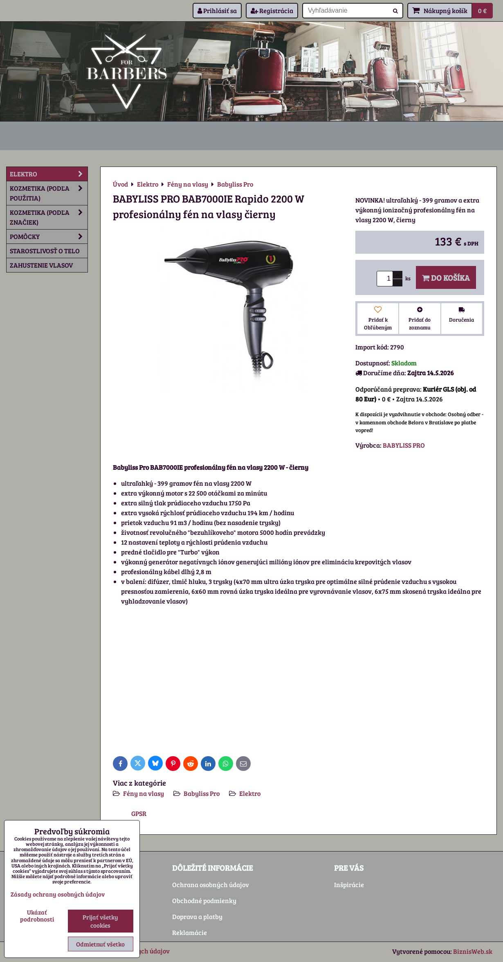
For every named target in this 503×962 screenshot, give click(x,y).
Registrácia (272, 10)
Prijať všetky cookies (100, 921)
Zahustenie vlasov (41, 265)
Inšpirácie (349, 884)
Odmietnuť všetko (100, 944)
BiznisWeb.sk (472, 951)
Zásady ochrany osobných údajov (58, 894)
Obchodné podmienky (204, 900)
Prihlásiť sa (217, 10)
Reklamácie (189, 932)
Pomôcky (49, 236)
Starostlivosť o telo (45, 250)
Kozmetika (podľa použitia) (49, 193)
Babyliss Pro (202, 793)
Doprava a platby (197, 916)
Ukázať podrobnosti (37, 915)
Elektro (249, 793)
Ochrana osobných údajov (210, 884)
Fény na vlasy (143, 793)
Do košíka (446, 277)
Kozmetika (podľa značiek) (49, 217)
